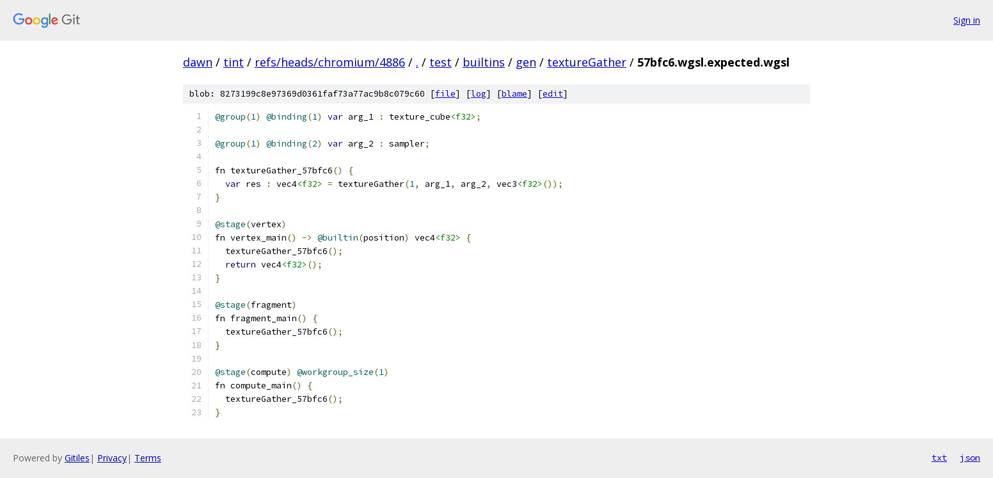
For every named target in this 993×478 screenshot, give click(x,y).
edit (553, 93)
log (478, 93)
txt (939, 457)
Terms (147, 458)
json (970, 457)
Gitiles (77, 458)
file (445, 93)
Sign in (966, 20)
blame (514, 93)
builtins (484, 62)
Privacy (112, 458)
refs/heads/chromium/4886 (330, 62)
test (440, 62)
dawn (197, 62)
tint (233, 62)
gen (526, 62)
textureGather (586, 62)
